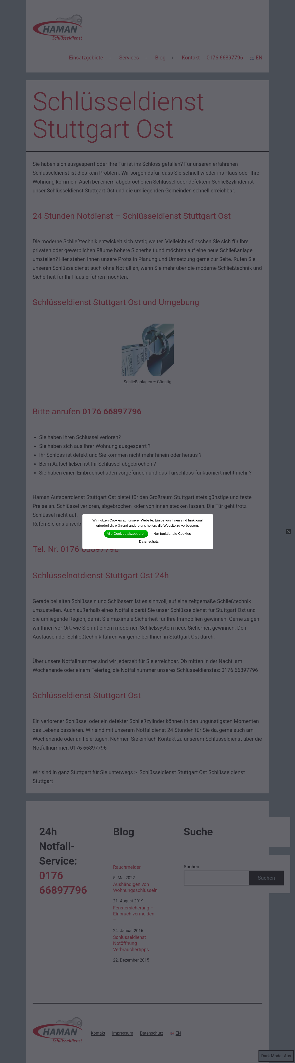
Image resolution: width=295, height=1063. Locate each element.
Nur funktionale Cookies (172, 534)
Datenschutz (149, 541)
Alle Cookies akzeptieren (126, 534)
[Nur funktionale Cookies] (288, 531)
